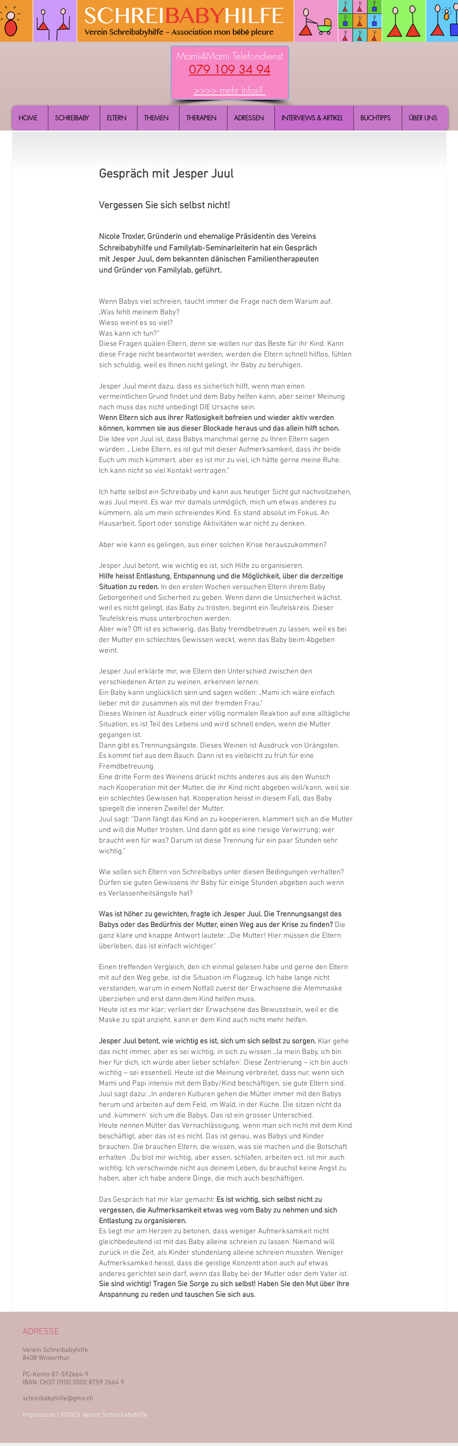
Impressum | (42, 1415)
